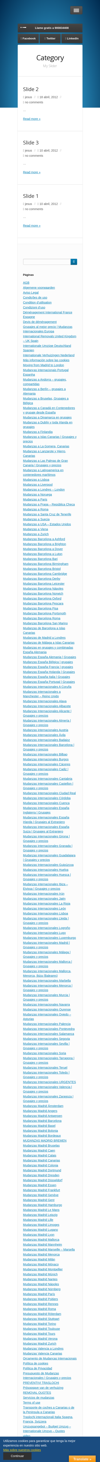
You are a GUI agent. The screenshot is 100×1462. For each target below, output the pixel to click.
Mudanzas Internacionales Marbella (47, 980)
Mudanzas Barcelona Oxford (42, 598)
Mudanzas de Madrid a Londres (44, 637)
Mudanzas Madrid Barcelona (42, 1120)
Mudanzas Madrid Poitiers (40, 1299)
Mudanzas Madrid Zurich (39, 1343)
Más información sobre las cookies (46, 360)
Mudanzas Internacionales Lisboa (45, 913)
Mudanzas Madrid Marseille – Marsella (49, 1249)
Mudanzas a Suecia (36, 519)
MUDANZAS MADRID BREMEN (45, 1140)
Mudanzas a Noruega (37, 494)
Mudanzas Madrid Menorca (41, 1254)
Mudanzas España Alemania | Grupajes (49, 657)
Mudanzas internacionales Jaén (44, 898)
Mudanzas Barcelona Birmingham (45, 564)
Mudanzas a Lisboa (36, 479)
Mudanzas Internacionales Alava (45, 701)
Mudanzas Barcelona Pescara (43, 603)
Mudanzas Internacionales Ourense (47, 1009)
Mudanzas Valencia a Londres (43, 1348)
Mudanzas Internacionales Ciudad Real (49, 793)
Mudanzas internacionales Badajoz (46, 740)
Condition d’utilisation (37, 302)
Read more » (32, 119)
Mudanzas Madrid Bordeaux (42, 1135)
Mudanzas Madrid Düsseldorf (42, 1180)
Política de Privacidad (37, 1368)
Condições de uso (35, 297)
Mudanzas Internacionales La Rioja (46, 903)
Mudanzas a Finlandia (38, 432)
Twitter (51, 38)
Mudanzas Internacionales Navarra (46, 1004)
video (26, 1436)
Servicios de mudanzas (38, 1397)
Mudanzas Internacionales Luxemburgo (49, 938)
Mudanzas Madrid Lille (38, 1220)
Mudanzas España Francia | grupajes (48, 667)
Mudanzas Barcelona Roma (41, 618)
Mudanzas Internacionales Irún (43, 893)
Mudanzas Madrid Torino (39, 1324)
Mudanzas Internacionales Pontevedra (49, 1029)
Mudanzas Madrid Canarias (41, 1160)
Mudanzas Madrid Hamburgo (42, 1205)
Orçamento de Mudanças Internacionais (50, 1358)
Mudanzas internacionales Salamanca (48, 1034)
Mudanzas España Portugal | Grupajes (49, 682)
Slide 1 (31, 195)
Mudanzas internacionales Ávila (44, 735)
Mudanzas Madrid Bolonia (40, 1130)
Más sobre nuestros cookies (22, 1450)
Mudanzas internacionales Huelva (45, 869)
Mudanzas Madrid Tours (39, 1333)
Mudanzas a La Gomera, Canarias (46, 446)
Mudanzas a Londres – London (44, 489)
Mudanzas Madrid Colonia (40, 1165)
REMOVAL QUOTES (37, 1392)
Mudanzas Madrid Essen (39, 1185)
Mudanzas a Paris (35, 499)
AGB (26, 282)
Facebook (29, 38)
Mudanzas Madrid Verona (40, 1338)
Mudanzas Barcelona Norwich (43, 593)
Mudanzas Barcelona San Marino (45, 623)
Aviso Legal (31, 292)
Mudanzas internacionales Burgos (46, 759)
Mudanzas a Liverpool (38, 484)
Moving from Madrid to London (43, 365)
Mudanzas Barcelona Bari (40, 559)
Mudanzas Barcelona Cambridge (45, 573)
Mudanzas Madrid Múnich (40, 1274)
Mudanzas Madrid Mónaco (41, 1264)
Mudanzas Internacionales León (44, 908)
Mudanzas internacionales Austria (45, 730)
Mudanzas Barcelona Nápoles (43, 588)
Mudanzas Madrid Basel (39, 1125)
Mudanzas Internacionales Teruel (45, 1067)
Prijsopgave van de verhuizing (43, 1387)
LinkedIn (72, 38)
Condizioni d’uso (34, 307)
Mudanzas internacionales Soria (44, 1053)
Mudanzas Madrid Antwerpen (42, 1116)
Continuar (17, 1456)
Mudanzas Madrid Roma (39, 1309)
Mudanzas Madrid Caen (39, 1150)
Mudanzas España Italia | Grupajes (46, 677)
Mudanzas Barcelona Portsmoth (44, 613)
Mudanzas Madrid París (39, 1294)
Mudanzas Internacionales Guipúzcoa (48, 865)
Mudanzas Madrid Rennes (40, 1304)
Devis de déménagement (40, 322)
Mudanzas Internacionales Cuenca (46, 803)
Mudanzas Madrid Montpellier (43, 1269)
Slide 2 (31, 89)
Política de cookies (35, 1363)
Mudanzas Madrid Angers (40, 1111)
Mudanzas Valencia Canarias (42, 1353)
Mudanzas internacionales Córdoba (47, 798)
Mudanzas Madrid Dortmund (42, 1170)
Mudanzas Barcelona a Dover (43, 549)
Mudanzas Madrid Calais (39, 1155)
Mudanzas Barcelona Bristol (42, 569)
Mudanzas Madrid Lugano (40, 1229)
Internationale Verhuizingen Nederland (49, 355)
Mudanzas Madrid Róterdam (42, 1314)
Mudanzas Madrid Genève (41, 1195)
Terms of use (31, 1402)
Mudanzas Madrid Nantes (40, 1279)
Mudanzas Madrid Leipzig (40, 1215)
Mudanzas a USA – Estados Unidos (47, 524)
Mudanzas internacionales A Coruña (47, 686)
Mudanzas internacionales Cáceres (46, 764)
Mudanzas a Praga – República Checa (49, 504)
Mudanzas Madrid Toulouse (41, 1328)
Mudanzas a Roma (36, 509)
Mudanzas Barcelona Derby (41, 578)
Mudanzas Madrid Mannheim (42, 1244)
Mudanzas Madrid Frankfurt (41, 1190)
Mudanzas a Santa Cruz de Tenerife (47, 514)
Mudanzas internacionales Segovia (46, 1038)
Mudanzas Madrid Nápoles (41, 1284)
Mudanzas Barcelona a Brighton (44, 544)
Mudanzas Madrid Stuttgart (41, 1319)
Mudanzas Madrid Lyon (38, 1234)
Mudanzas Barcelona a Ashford (44, 539)
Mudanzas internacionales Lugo (44, 933)
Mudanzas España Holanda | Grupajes (49, 672)
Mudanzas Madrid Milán (39, 1259)
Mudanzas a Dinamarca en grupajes (47, 417)
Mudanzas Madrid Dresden (41, 1175)
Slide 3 (31, 142)
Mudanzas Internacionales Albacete (47, 706)
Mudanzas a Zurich (36, 534)
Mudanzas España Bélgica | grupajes (48, 662)
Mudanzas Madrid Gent (39, 1200)
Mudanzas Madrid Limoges (41, 1224)
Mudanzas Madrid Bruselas (41, 1145)
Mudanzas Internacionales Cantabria (47, 778)
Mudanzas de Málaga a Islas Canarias (49, 642)
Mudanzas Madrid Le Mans (41, 1210)
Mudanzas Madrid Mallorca (41, 1239)
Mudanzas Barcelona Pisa (40, 608)
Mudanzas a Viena (35, 529)
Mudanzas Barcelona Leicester (44, 583)
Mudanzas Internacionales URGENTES (49, 1082)
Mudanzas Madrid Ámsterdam (43, 1106)
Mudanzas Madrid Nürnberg (42, 1289)
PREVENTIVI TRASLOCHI (41, 1382)
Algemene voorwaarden (39, 287)
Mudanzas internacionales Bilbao (45, 754)
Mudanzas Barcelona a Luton (42, 554)
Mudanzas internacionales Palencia (47, 1024)
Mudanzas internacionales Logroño (46, 928)
